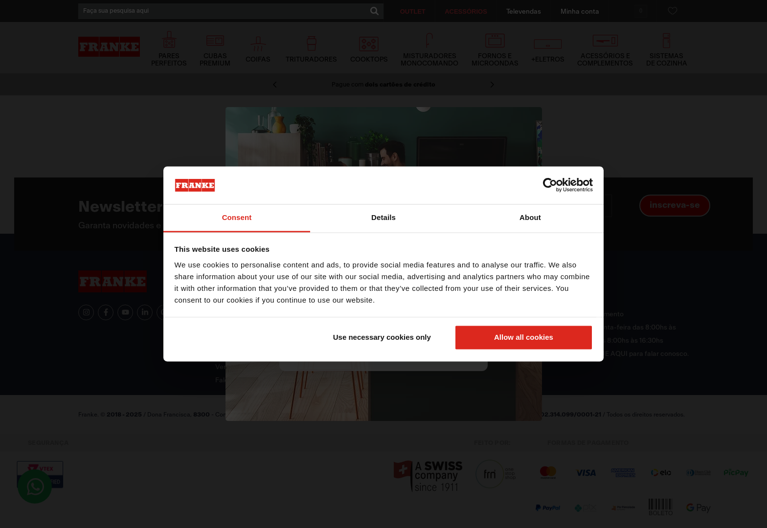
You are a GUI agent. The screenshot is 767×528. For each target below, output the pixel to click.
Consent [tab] (237, 217)
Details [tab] (383, 217)
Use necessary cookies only (382, 337)
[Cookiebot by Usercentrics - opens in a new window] (550, 185)
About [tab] (530, 217)
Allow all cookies (523, 337)
